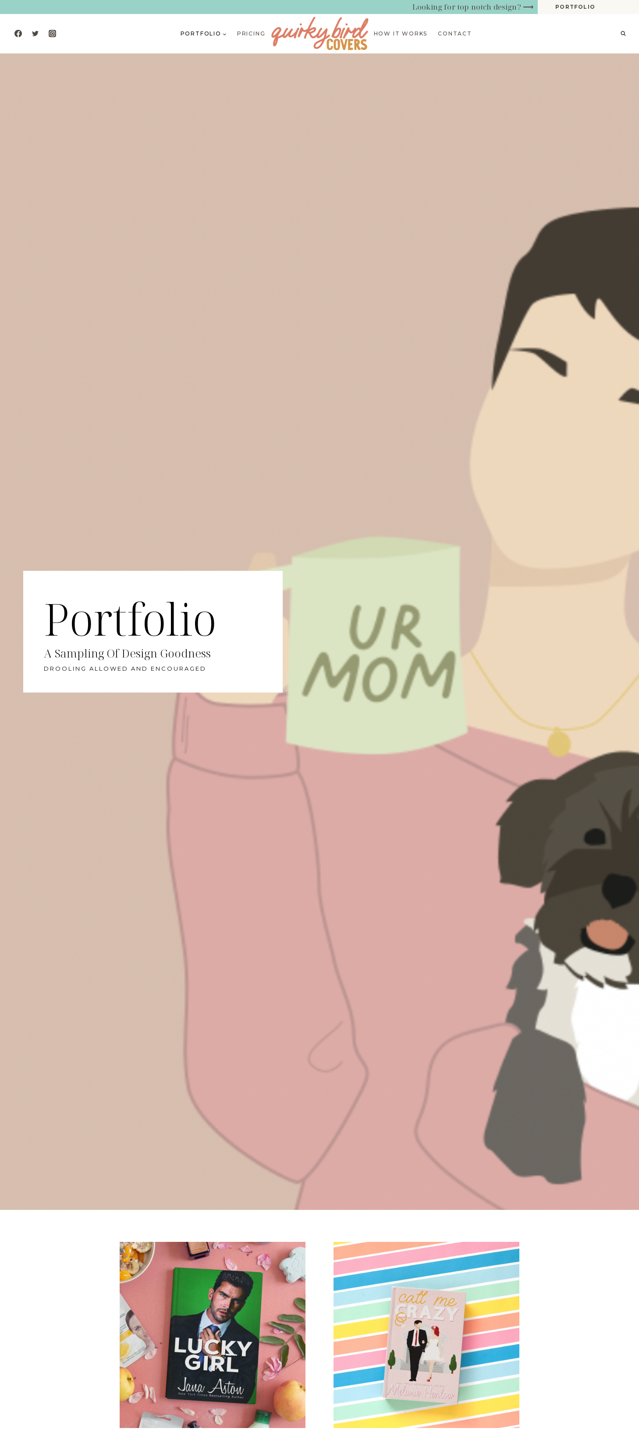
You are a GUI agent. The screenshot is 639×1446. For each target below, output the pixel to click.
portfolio (575, 7)
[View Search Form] (623, 33)
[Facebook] (18, 33)
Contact (455, 33)
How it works (401, 33)
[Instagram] (52, 33)
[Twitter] (35, 33)
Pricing (251, 33)
